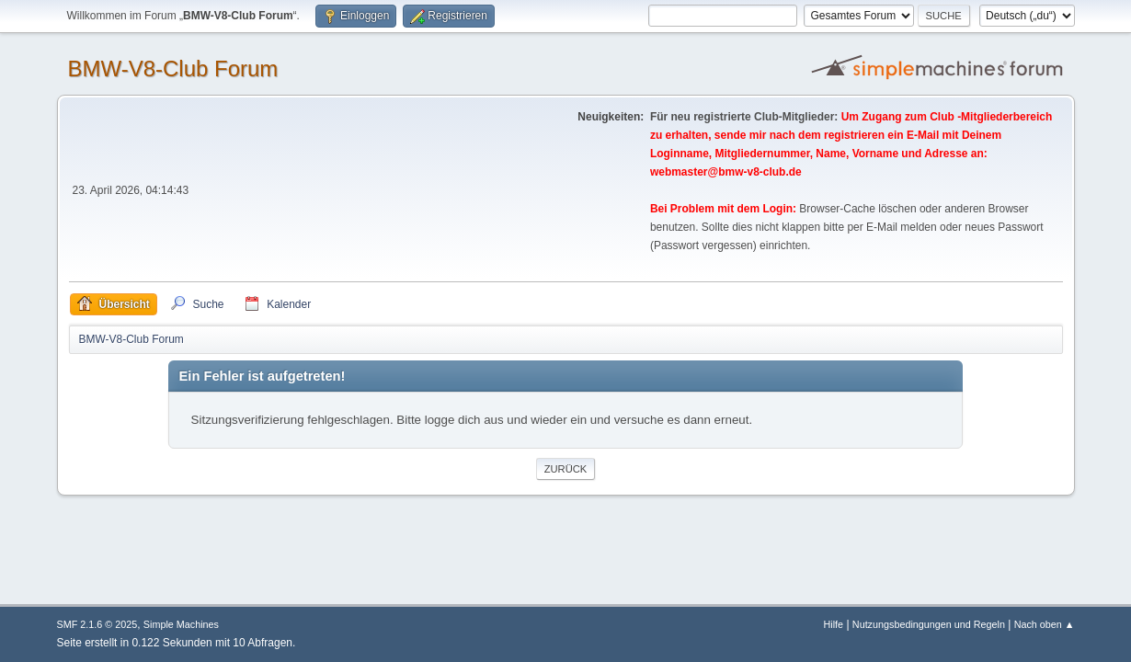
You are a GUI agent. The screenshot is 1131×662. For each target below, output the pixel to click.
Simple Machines (181, 624)
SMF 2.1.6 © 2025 (97, 624)
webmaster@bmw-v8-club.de (726, 172)
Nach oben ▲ (1044, 624)
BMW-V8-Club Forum (173, 68)
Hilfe (833, 624)
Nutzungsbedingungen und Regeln (928, 624)
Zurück (566, 468)
